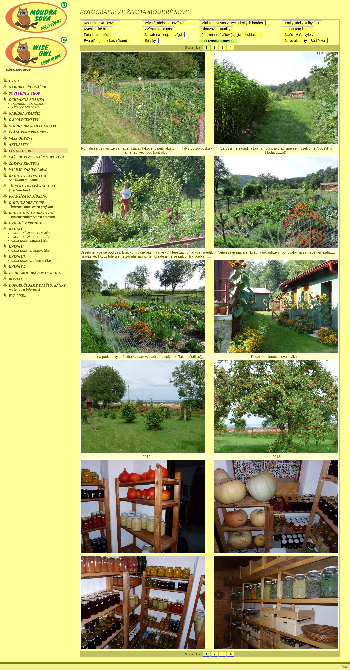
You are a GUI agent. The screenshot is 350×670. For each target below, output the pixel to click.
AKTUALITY (18, 145)
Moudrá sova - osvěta (101, 23)
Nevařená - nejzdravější (163, 35)
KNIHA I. (16, 229)
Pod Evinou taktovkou (218, 41)
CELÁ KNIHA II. (31, 250)
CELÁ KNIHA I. (30, 240)
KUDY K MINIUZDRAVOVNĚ (32, 215)
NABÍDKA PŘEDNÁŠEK (27, 87)
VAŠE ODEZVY (20, 138)
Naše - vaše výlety (299, 35)
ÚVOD (14, 81)
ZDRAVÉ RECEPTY (24, 163)
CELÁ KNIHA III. (31, 260)
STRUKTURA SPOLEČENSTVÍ (32, 126)
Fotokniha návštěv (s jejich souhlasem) (232, 35)
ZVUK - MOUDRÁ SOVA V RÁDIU (35, 273)
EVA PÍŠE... (18, 296)
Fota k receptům (96, 35)
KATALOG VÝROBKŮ (25, 107)
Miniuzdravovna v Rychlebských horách (232, 23)
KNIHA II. (16, 247)
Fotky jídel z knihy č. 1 (302, 23)
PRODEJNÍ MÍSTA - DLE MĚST (31, 233)
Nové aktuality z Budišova (305, 41)
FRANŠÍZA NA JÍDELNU (28, 196)
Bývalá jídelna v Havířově (164, 23)
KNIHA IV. (17, 267)
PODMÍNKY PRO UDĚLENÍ (29, 103)
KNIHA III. (17, 257)
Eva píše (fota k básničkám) (105, 41)
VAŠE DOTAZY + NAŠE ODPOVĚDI (36, 157)
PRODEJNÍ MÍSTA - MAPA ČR (30, 237)
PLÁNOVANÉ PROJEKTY (28, 132)
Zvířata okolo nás (158, 29)
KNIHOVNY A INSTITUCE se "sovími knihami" (29, 178)
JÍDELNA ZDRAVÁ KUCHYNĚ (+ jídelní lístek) (32, 188)
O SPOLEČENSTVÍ (23, 120)
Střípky (150, 41)
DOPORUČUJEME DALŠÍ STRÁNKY (37, 287)
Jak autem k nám (298, 29)
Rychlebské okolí (97, 29)
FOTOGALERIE (21, 151)
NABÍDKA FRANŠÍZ (24, 113)
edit (344, 666)
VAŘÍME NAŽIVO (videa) (28, 170)
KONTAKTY (18, 279)
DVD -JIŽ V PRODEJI (26, 223)
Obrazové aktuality (216, 29)
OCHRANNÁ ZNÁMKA (26, 100)
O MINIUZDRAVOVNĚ (31, 205)
